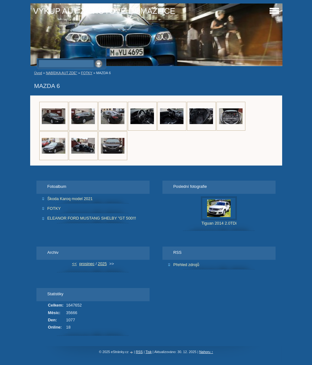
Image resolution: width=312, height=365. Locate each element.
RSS (139, 352)
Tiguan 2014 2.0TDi (219, 223)
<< (74, 263)
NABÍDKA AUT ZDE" (61, 73)
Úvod (38, 73)
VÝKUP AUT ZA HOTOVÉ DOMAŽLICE (104, 11)
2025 (102, 263)
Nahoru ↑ (206, 352)
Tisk (148, 352)
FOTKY (86, 73)
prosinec (86, 263)
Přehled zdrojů (186, 264)
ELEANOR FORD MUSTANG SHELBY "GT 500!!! (91, 218)
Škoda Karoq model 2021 (70, 198)
